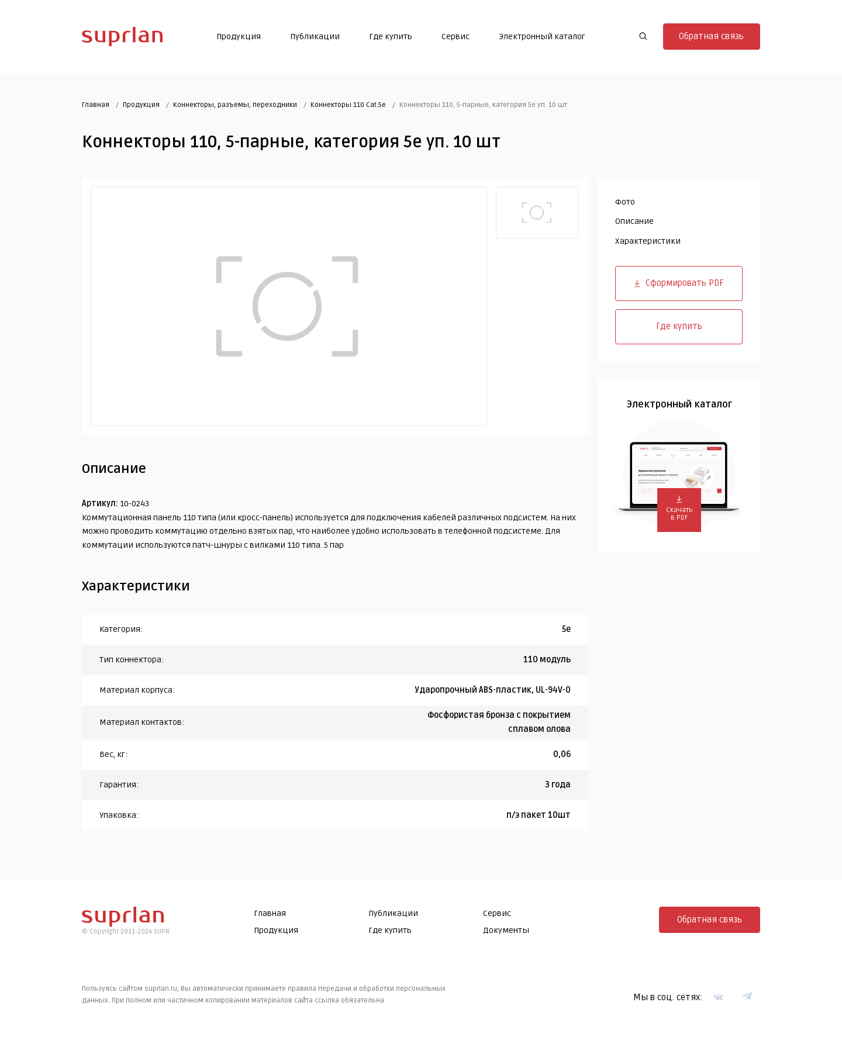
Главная (95, 105)
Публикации (315, 37)
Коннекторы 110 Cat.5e (348, 105)
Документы (506, 930)
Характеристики (648, 241)
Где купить (390, 37)
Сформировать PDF (679, 283)
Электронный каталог (542, 37)
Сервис (455, 37)
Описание (634, 221)
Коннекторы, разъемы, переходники (235, 105)
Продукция (238, 37)
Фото (625, 202)
